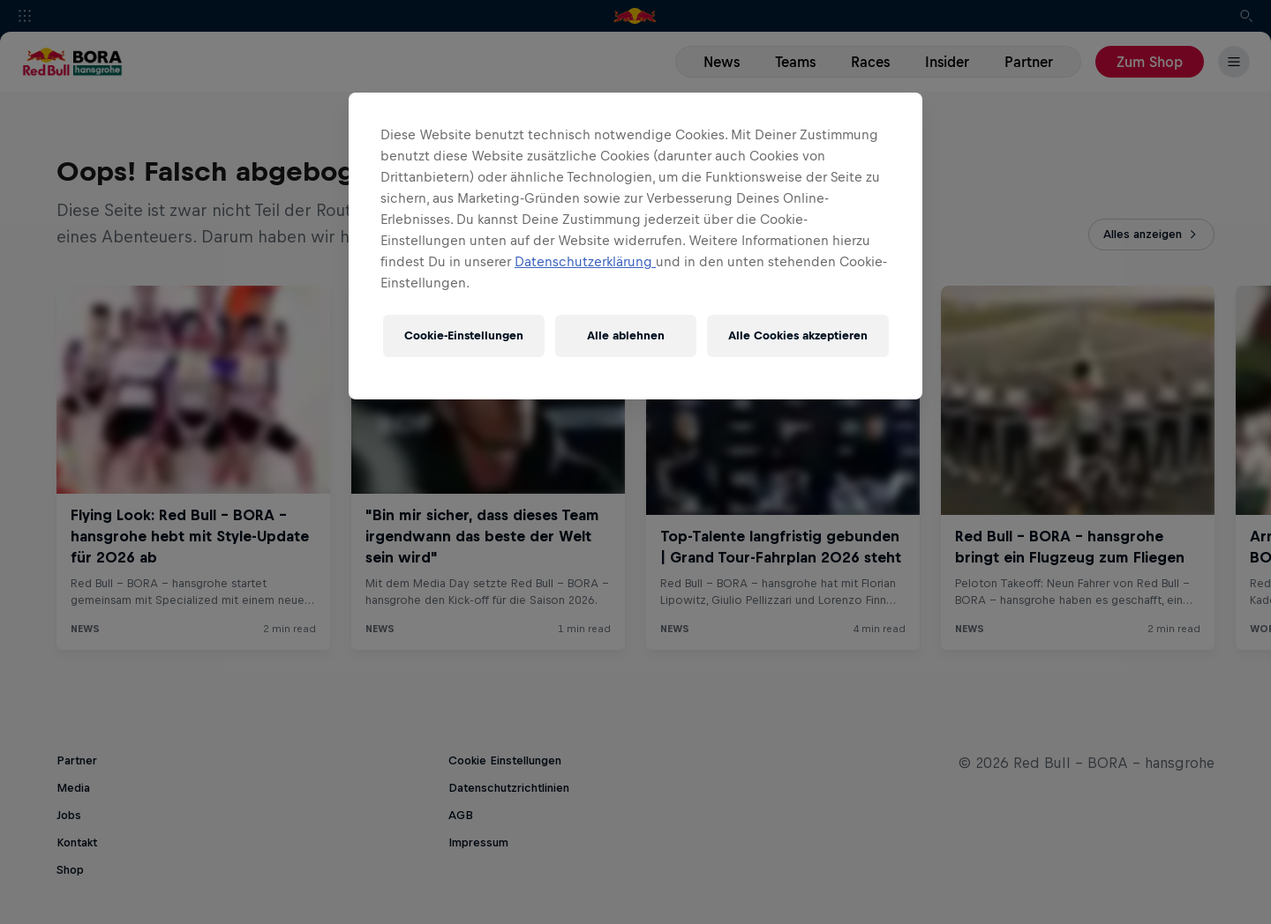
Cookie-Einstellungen (463, 335)
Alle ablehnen (626, 335)
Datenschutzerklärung (585, 261)
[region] (635, 246)
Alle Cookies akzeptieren (798, 335)
